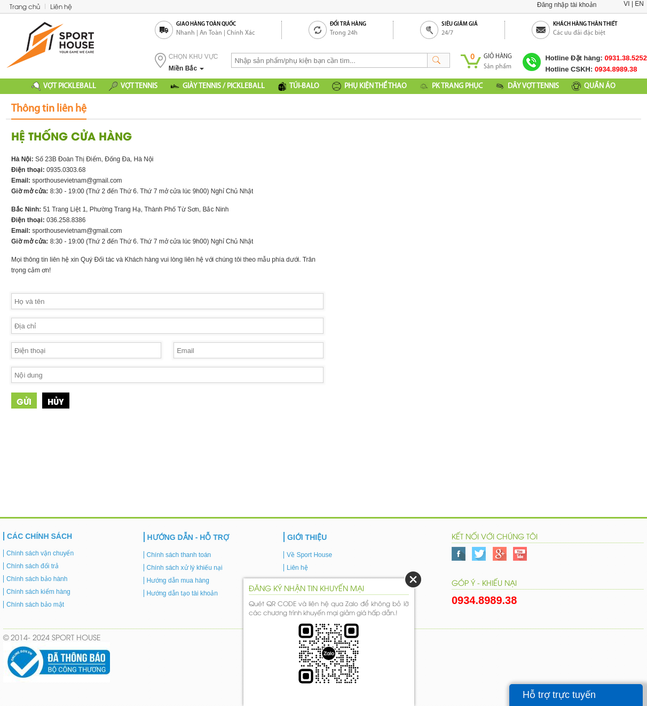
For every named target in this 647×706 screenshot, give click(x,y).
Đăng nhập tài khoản (566, 5)
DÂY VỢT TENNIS (527, 86)
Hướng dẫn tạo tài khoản (182, 593)
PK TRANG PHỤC (451, 86)
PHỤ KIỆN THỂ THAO (369, 86)
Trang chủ (25, 6)
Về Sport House (309, 555)
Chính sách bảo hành (36, 579)
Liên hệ (61, 6)
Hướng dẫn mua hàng (178, 580)
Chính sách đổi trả (32, 566)
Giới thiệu (307, 537)
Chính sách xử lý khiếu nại (185, 567)
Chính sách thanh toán (179, 555)
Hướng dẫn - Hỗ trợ (188, 537)
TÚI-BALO (298, 86)
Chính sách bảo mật (35, 604)
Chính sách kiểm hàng (38, 591)
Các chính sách (39, 536)
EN (639, 3)
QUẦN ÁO (594, 86)
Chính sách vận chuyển (40, 553)
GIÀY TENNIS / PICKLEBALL (217, 86)
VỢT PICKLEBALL (63, 86)
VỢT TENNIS (133, 86)
